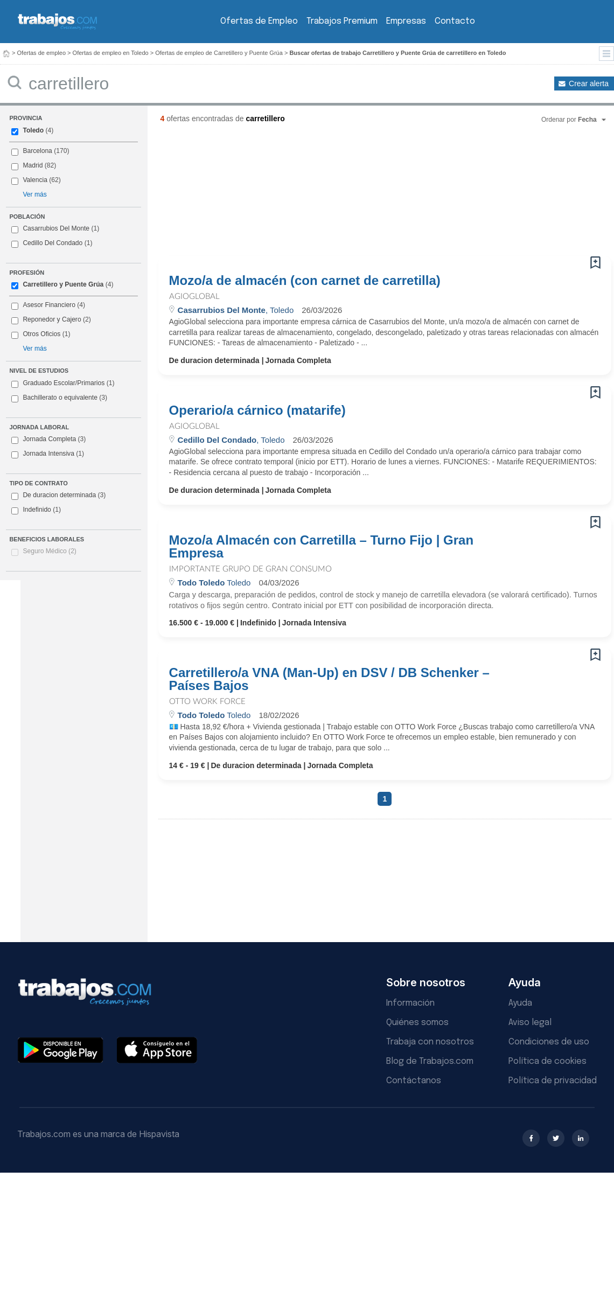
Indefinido (36, 510)
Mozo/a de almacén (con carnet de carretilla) (305, 280)
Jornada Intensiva (47, 454)
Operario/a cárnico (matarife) (257, 410)
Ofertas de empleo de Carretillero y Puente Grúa (219, 53)
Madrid (33, 165)
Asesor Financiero (49, 305)
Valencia (35, 180)
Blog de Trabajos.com (429, 1061)
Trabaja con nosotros (430, 1042)
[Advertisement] (225, 194)
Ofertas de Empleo (259, 21)
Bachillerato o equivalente (59, 398)
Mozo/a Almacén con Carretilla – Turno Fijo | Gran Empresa (321, 547)
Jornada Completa (48, 439)
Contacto (455, 21)
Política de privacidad (552, 1080)
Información (410, 1003)
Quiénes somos (417, 1022)
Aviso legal (530, 1022)
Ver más (34, 194)
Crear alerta (589, 83)
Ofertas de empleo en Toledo (111, 53)
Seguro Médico (49, 551)
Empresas (406, 21)
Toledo (33, 130)
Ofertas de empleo (41, 53)
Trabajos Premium (342, 21)
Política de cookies (547, 1061)
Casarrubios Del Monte (56, 228)
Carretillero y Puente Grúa (63, 284)
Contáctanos (413, 1080)
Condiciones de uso (548, 1042)
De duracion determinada (58, 495)
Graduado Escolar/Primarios (62, 383)
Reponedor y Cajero (52, 319)
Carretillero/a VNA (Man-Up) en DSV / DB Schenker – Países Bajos (329, 679)
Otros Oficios (41, 334)
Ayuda (520, 1003)
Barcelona (37, 151)
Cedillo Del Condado (52, 243)
